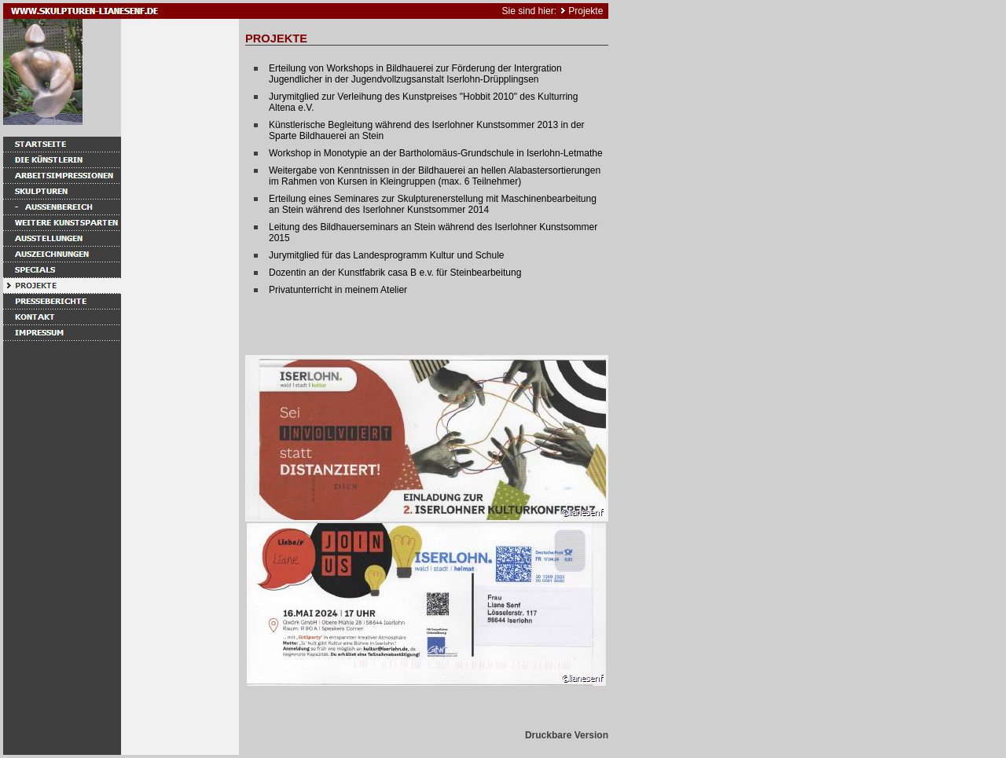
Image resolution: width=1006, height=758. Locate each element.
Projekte (585, 10)
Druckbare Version (566, 735)
